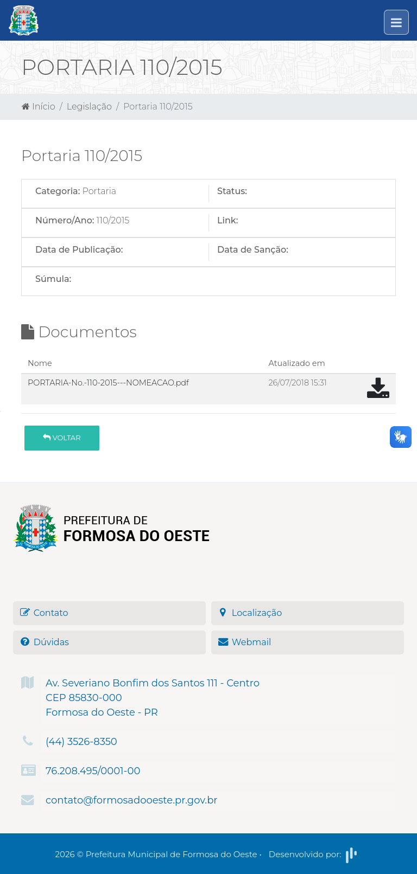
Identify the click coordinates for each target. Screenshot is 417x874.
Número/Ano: (64, 220)
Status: (232, 191)
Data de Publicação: (79, 250)
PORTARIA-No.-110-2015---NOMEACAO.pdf (108, 383)
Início (38, 106)
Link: (227, 220)
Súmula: (53, 279)
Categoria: (57, 191)
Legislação (89, 106)
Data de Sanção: (252, 250)
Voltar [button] (61, 437)
